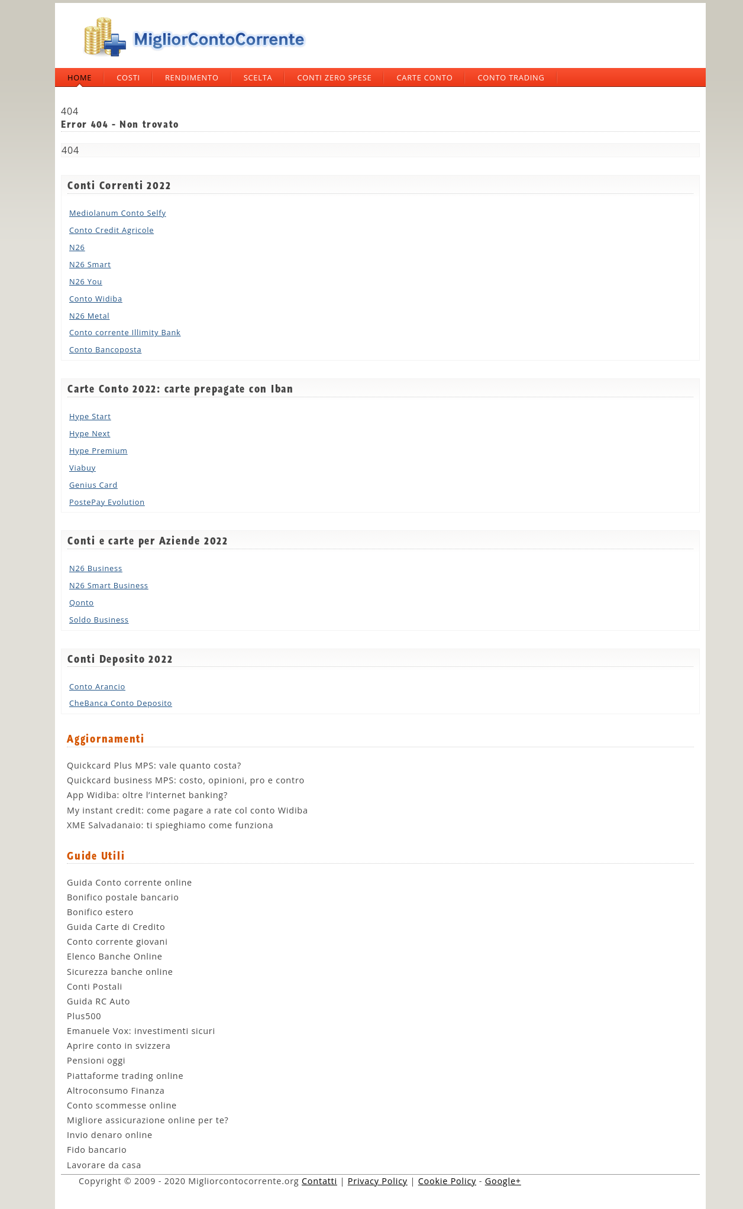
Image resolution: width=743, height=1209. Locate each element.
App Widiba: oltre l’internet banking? (147, 794)
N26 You (85, 281)
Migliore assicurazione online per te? (148, 1120)
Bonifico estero (100, 912)
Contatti (319, 1181)
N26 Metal (89, 315)
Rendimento (192, 77)
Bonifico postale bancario (123, 897)
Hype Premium (98, 450)
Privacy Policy (378, 1181)
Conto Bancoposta (105, 349)
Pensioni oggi (96, 1060)
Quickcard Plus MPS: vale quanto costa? (154, 765)
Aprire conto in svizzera (119, 1045)
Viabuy (82, 467)
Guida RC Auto (98, 1001)
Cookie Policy (447, 1181)
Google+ (503, 1181)
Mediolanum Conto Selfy (117, 213)
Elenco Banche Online (115, 956)
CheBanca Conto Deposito (120, 703)
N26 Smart (90, 264)
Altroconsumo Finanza (116, 1090)
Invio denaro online (110, 1134)
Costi (128, 77)
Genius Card (93, 484)
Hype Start (90, 416)
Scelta (258, 77)
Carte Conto (424, 77)
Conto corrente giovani (117, 941)
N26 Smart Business (108, 585)
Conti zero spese (334, 77)
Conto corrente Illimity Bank (125, 332)
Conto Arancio (97, 686)
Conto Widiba (95, 298)
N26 (77, 247)
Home (79, 77)
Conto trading (510, 77)
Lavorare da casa (104, 1165)
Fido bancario (97, 1149)
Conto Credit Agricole (111, 230)
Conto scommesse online (122, 1105)
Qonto (81, 602)
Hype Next (89, 433)
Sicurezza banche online (120, 971)
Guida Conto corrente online (129, 882)
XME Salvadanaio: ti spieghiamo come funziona (170, 825)
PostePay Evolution (107, 502)
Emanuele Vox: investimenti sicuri (141, 1030)
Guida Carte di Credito (116, 926)
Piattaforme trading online (125, 1075)
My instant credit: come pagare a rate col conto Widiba (187, 810)
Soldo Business (99, 619)
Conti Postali (94, 986)
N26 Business (95, 568)
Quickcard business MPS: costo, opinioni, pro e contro (186, 780)
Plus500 (84, 1016)
